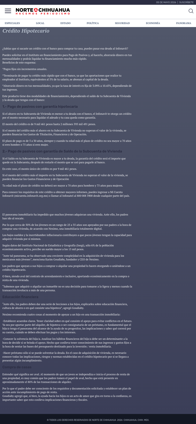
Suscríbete (186, 2)
